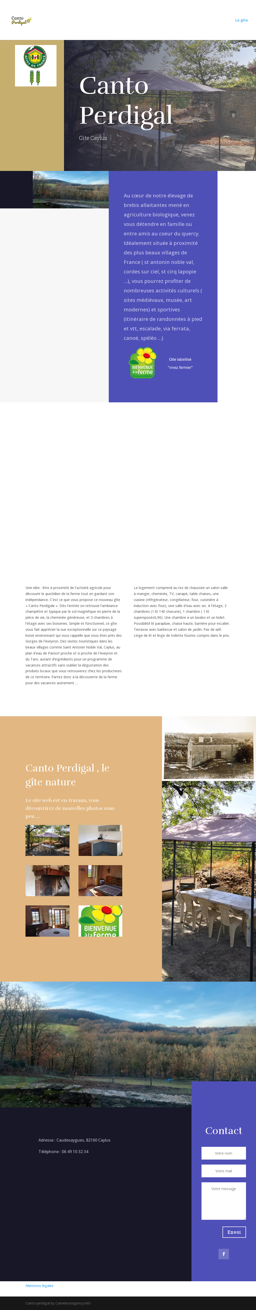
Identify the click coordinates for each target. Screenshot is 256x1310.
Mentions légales (40, 1285)
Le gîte (241, 20)
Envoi (234, 1232)
